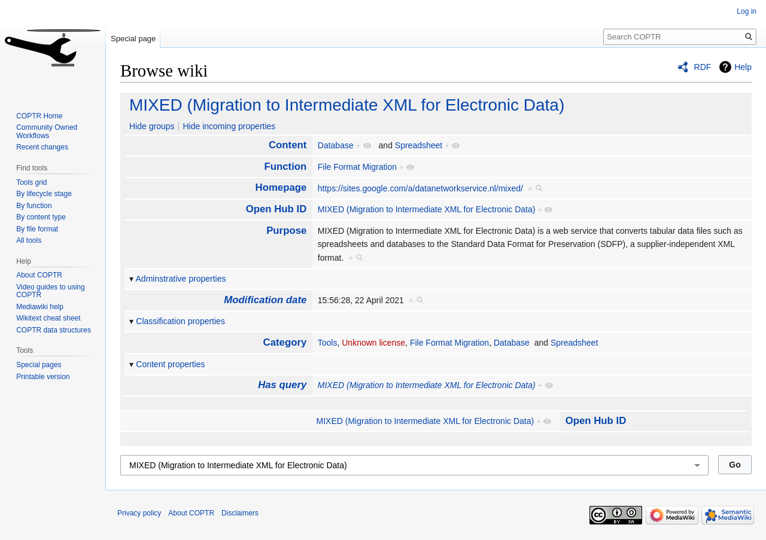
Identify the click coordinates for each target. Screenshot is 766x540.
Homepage (281, 187)
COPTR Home (39, 116)
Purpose (286, 230)
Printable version (42, 377)
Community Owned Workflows (46, 131)
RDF (703, 67)
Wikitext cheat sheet (48, 318)
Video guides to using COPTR (50, 291)
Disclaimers (240, 513)
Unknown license (373, 342)
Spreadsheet (418, 145)
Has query (282, 384)
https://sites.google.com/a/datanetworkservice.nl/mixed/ (420, 188)
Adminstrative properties (181, 278)
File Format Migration (357, 167)
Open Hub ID (276, 209)
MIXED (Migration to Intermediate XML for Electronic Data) (346, 105)
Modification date (265, 300)
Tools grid (31, 182)
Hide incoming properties (229, 126)
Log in (746, 11)
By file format (37, 229)
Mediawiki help (39, 307)
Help (743, 67)
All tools (28, 240)
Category (285, 342)
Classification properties (180, 321)
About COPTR (39, 275)
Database (336, 145)
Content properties (170, 364)
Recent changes (42, 147)
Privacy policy (139, 513)
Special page (133, 38)
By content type (41, 217)
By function (33, 206)
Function (285, 166)
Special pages (38, 365)
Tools (328, 342)
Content (287, 145)
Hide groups (152, 126)
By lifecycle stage (44, 194)
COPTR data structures (53, 330)
